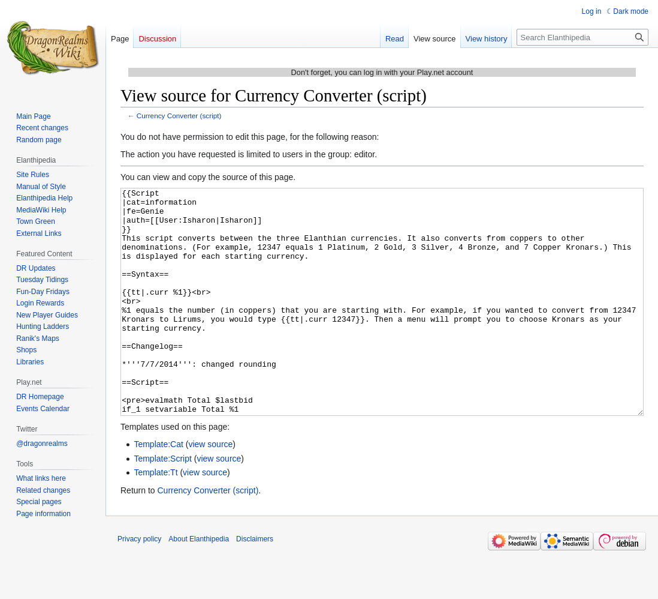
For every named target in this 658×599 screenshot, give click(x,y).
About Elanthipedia (198, 584)
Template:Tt (155, 517)
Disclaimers (254, 584)
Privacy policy (139, 584)
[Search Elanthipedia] (582, 37)
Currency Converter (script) (179, 115)
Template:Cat (158, 489)
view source (210, 489)
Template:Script (162, 503)
